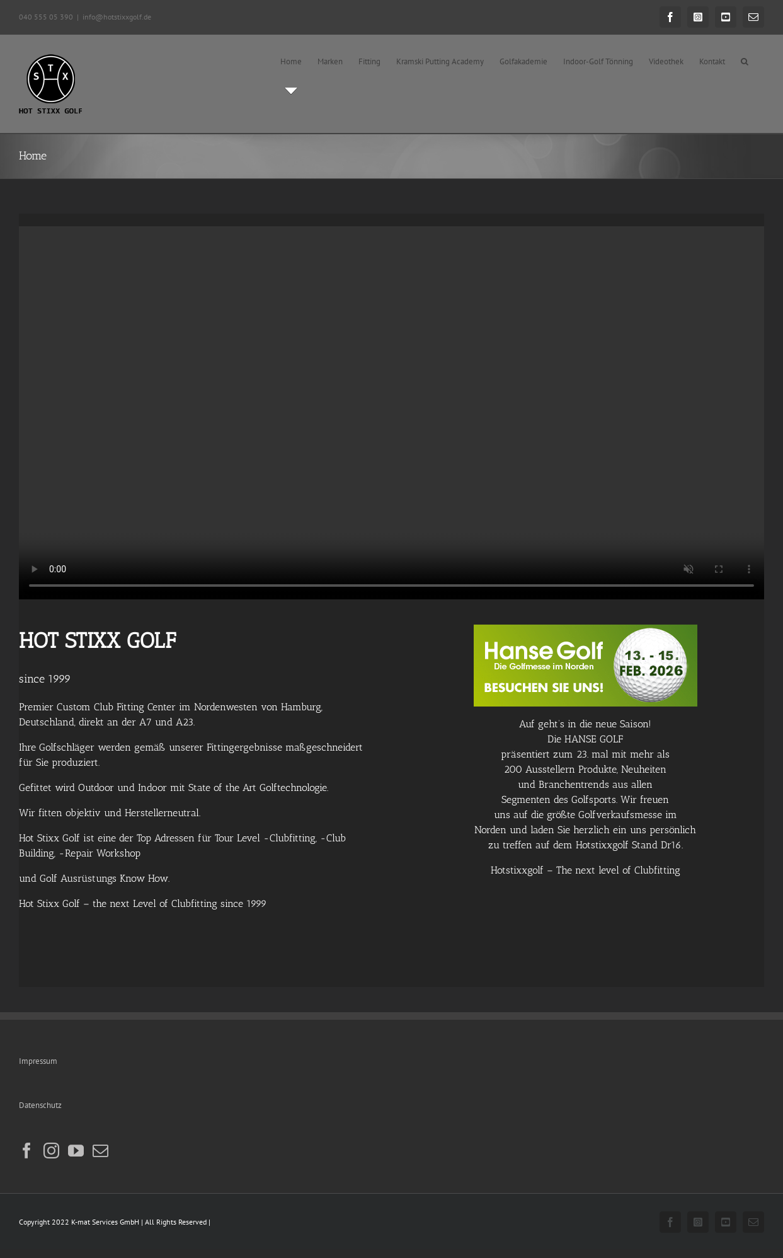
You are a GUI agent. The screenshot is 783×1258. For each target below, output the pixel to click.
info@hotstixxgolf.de (117, 16)
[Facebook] (27, 1150)
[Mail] (100, 1150)
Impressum (38, 1061)
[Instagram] (51, 1150)
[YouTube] (76, 1150)
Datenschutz (40, 1105)
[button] (744, 61)
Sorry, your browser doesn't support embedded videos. (391, 412)
